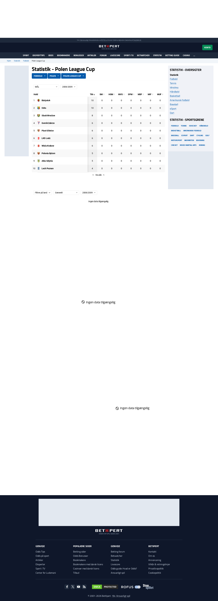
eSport (173, 108)
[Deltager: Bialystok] (46, 100)
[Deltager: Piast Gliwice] (48, 130)
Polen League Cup (72, 75)
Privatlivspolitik (156, 568)
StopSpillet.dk (137, 40)
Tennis (173, 83)
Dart (172, 113)
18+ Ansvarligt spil (121, 596)
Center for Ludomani (46, 573)
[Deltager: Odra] (44, 108)
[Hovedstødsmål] (112, 94)
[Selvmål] (102, 94)
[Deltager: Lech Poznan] (48, 168)
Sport (26, 55)
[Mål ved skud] (121, 94)
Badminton (189, 140)
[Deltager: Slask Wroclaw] (48, 115)
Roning (202, 145)
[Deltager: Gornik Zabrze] (48, 123)
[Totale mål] (92, 94)
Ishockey (174, 87)
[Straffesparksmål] (131, 94)
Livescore (115, 55)
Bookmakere (63, 55)
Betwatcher (143, 55)
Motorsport (176, 140)
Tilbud (76, 573)
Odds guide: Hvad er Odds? (124, 568)
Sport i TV (128, 55)
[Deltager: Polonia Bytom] (48, 153)
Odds (50, 55)
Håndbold (174, 91)
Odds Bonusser (80, 556)
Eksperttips (39, 55)
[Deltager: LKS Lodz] (46, 138)
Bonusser (79, 55)
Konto (207, 47)
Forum (103, 55)
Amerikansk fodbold (179, 100)
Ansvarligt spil (118, 573)
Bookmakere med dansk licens (88, 564)
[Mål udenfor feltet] (160, 94)
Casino (186, 55)
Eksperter (40, 564)
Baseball (174, 104)
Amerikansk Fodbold (192, 130)
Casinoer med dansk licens (86, 568)
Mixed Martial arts (188, 145)
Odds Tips (40, 551)
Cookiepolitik (154, 573)
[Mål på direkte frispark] (141, 94)
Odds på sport (42, 556)
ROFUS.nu (104, 40)
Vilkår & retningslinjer (159, 564)
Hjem (9, 61)
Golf (207, 135)
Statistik (157, 55)
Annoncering (154, 560)
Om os (151, 556)
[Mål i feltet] (150, 94)
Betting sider (79, 551)
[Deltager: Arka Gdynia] (47, 161)
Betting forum (118, 551)
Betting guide (172, 55)
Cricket (174, 145)
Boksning (200, 140)
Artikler (91, 55)
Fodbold (26, 61)
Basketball (175, 96)
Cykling (200, 135)
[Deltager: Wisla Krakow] (48, 146)
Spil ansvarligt (84, 40)
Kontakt (152, 551)
